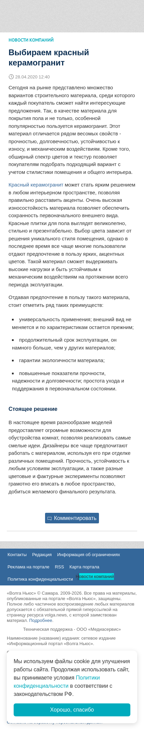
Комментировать (72, 518)
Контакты (17, 554)
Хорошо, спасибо (72, 710)
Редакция (42, 554)
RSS (59, 566)
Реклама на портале (28, 566)
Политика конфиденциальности (40, 579)
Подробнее (40, 620)
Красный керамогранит (36, 185)
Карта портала (84, 566)
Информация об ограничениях (88, 554)
